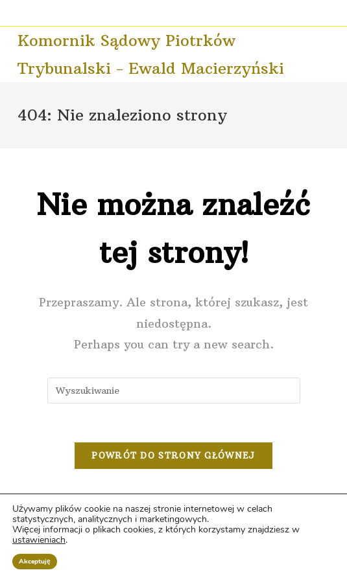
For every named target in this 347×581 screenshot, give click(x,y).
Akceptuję (35, 561)
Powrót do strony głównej (173, 455)
